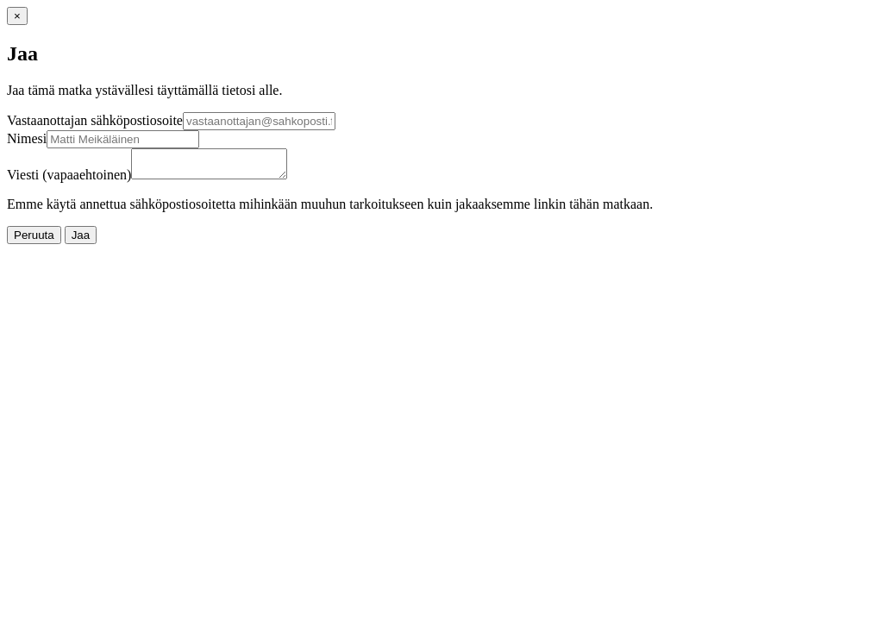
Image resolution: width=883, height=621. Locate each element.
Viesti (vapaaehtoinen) (69, 179)
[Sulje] (17, 16)
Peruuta (34, 240)
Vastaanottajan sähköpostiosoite (95, 120)
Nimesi (27, 138)
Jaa (81, 240)
